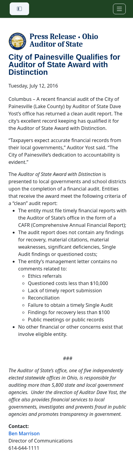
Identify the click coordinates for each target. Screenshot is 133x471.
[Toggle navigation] (119, 9)
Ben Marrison (24, 433)
